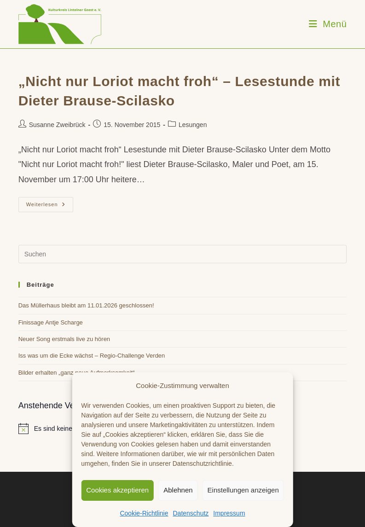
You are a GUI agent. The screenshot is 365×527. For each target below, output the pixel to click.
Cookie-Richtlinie (144, 513)
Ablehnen (177, 490)
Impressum (229, 513)
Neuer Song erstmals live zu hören (64, 339)
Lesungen (193, 124)
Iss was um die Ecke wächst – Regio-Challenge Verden (91, 355)
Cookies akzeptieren (117, 490)
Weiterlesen (49, 206)
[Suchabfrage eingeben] (182, 254)
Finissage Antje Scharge (50, 322)
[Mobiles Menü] (328, 24)
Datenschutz (191, 513)
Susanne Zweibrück (57, 124)
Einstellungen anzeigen (243, 490)
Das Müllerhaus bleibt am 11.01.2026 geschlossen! (86, 305)
